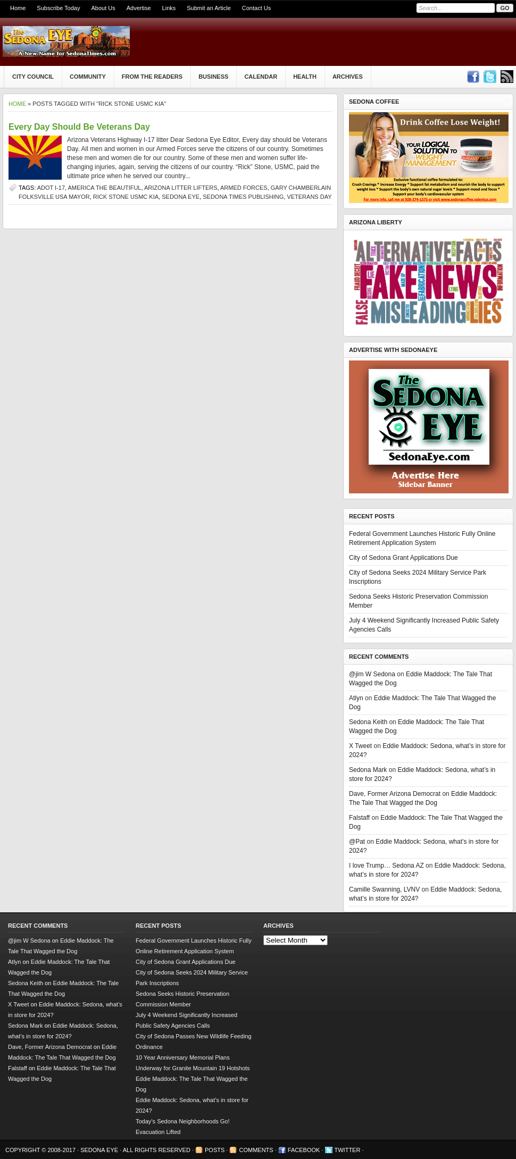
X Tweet (360, 746)
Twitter (348, 1150)
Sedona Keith (368, 722)
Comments (256, 1150)
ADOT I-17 (51, 187)
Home (18, 8)
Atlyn (356, 698)
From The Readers (152, 76)
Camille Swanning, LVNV (384, 889)
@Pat (357, 841)
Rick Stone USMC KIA (126, 197)
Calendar (260, 76)
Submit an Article (209, 8)
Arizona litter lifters (181, 187)
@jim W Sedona (372, 674)
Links (169, 8)
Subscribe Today (58, 8)
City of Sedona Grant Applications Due (403, 557)
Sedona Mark (368, 770)
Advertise (139, 8)
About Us (103, 8)
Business (213, 76)
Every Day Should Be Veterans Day (79, 126)
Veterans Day (309, 197)
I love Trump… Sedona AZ (386, 865)
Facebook (304, 1150)
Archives (347, 76)
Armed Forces (244, 187)
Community (88, 76)
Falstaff (359, 817)
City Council (33, 76)
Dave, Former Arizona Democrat (394, 793)
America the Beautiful (105, 187)
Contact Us (256, 8)
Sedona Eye (180, 197)
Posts (214, 1150)
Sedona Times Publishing (243, 197)
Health (305, 76)
